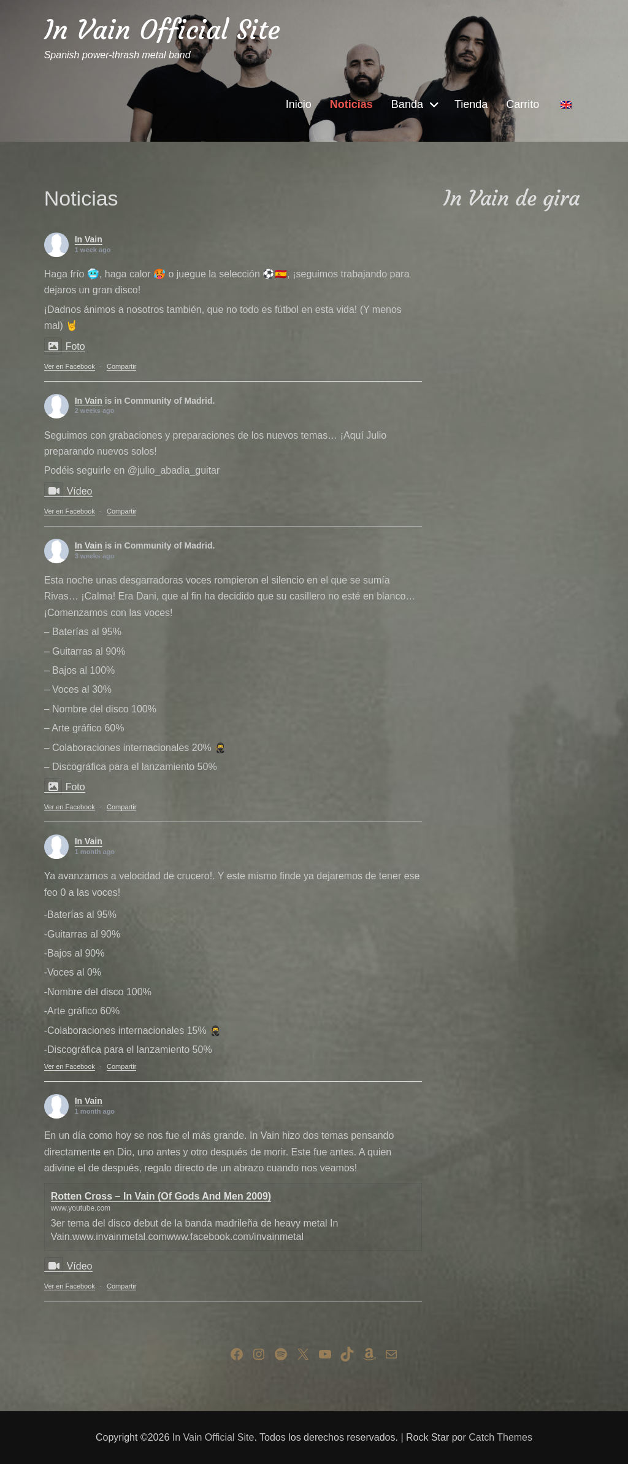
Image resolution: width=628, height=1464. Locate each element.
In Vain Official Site (162, 30)
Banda (407, 104)
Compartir (121, 366)
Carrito (522, 104)
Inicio (299, 104)
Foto (64, 346)
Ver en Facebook (69, 366)
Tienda (471, 104)
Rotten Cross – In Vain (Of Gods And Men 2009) (161, 1196)
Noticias (351, 104)
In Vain (88, 239)
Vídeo (68, 491)
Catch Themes (500, 1437)
